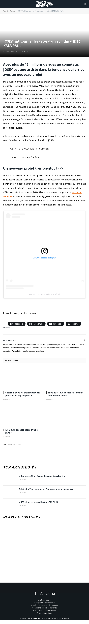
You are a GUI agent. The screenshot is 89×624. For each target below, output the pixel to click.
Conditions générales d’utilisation (44, 605)
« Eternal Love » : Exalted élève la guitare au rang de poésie (22, 394)
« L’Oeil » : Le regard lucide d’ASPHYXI (39, 502)
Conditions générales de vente (44, 608)
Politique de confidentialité (44, 602)
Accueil (5, 11)
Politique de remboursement (44, 610)
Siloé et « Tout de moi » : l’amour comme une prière (65, 394)
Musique (13, 11)
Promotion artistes (44, 613)
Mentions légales (44, 600)
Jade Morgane (12, 52)
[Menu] (4, 4)
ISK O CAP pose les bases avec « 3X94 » (21, 431)
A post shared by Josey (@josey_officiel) (44, 294)
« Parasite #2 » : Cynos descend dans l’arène (42, 476)
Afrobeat (6, 327)
